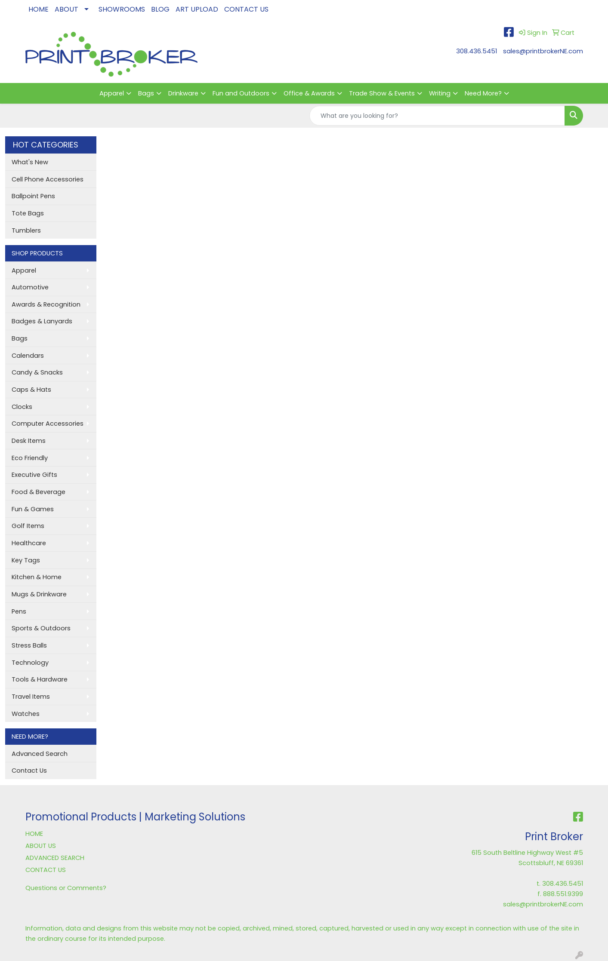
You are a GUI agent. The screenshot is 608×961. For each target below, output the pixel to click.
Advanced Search (40, 753)
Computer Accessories (47, 423)
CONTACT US (246, 9)
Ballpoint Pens (33, 196)
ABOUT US (40, 845)
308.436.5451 (476, 51)
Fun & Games (33, 509)
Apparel (111, 93)
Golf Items (28, 526)
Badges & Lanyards (42, 321)
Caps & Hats (31, 389)
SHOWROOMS (122, 9)
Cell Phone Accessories (47, 179)
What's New (30, 162)
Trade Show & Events (382, 93)
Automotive (30, 287)
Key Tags (26, 560)
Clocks (22, 406)
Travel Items (31, 696)
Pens (19, 611)
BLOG (160, 9)
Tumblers (26, 230)
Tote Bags (28, 213)
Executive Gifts (34, 474)
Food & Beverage (38, 492)
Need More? (483, 93)
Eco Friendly (30, 458)
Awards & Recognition (46, 304)
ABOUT (66, 9)
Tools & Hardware (40, 679)
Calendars (28, 355)
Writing (440, 93)
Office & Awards (309, 93)
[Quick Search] (437, 116)
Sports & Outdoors (41, 628)
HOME (38, 9)
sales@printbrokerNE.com (543, 51)
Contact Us (29, 770)
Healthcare (29, 543)
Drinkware (183, 93)
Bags (146, 93)
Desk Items (29, 440)
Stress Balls (29, 645)
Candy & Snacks (37, 372)
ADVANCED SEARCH (54, 858)
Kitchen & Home (37, 577)
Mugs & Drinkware (39, 594)
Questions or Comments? (65, 888)
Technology (30, 662)
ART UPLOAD (197, 9)
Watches (26, 713)
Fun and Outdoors (241, 93)
